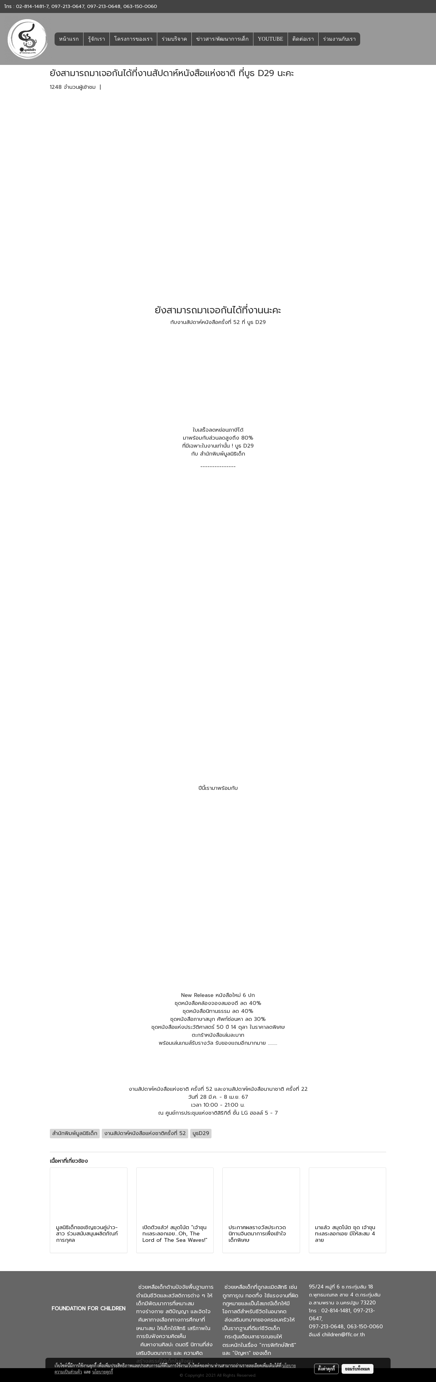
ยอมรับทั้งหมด (357, 1368)
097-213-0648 (103, 6)
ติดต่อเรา (303, 39)
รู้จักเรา (96, 39)
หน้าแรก (69, 39)
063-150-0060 (140, 6)
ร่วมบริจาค (174, 39)
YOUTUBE (270, 39)
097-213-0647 (67, 6)
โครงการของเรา (133, 39)
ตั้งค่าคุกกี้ (326, 1368)
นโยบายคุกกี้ (102, 1371)
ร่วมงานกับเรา (339, 39)
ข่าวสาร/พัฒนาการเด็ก (222, 39)
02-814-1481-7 (32, 6)
